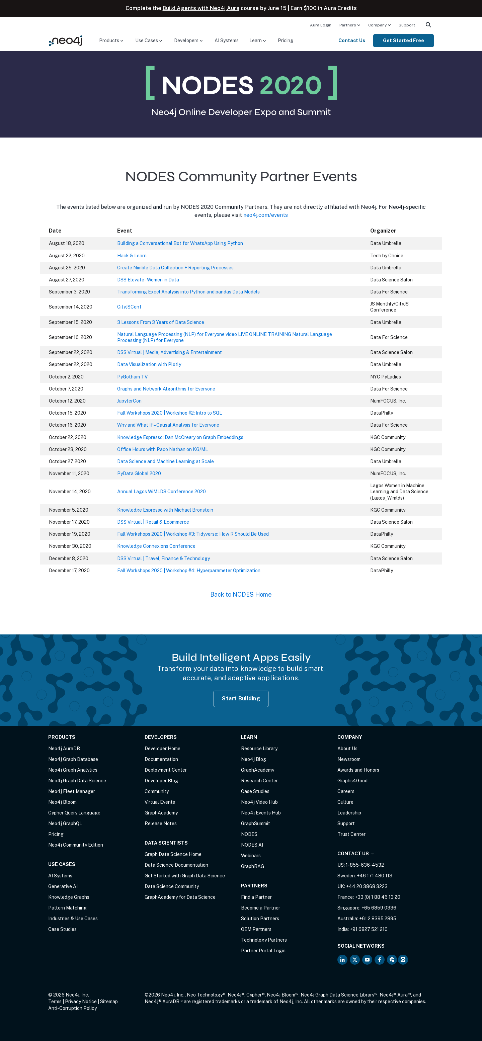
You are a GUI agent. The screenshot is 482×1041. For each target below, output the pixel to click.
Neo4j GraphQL (65, 823)
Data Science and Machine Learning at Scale (165, 461)
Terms (55, 1001)
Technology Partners (264, 940)
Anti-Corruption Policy (72, 1008)
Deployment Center (166, 770)
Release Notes (161, 823)
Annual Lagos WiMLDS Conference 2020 (161, 491)
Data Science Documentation (176, 865)
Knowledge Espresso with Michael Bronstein (165, 510)
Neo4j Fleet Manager (71, 791)
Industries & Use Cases (73, 918)
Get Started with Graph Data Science (185, 875)
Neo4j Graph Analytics (72, 770)
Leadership (349, 812)
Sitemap (109, 1001)
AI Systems (227, 40)
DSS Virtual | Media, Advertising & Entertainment (169, 352)
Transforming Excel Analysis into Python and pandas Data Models (188, 291)
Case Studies (62, 929)
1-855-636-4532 (365, 865)
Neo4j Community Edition (75, 845)
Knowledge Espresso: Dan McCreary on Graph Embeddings (180, 437)
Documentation (161, 759)
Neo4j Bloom (62, 802)
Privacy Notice (81, 1001)
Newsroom (348, 759)
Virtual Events (160, 802)
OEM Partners (256, 929)
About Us (347, 748)
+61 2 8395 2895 (377, 918)
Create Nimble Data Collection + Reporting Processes (175, 267)
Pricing (285, 40)
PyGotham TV (132, 376)
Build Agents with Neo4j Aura (201, 8)
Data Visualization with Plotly (149, 364)
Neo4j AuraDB (64, 748)
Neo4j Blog (253, 759)
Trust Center (351, 834)
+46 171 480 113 (374, 875)
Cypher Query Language (74, 812)
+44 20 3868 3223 (367, 886)
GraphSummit (255, 823)
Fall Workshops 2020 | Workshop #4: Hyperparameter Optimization (188, 570)
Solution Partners (260, 918)
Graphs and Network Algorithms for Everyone (166, 389)
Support (407, 25)
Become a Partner (260, 907)
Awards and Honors (358, 770)
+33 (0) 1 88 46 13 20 (377, 897)
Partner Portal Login (263, 950)
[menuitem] (320, 25)
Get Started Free (403, 40)
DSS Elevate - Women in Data (148, 279)
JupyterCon (129, 401)
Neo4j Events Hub (261, 812)
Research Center (259, 780)
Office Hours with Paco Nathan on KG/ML (162, 449)
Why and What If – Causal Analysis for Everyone (168, 425)
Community (157, 791)
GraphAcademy (161, 812)
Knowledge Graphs (68, 897)
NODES (249, 834)
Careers (345, 791)
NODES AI (252, 845)
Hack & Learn (132, 255)
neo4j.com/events (265, 215)
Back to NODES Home (241, 594)
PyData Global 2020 (139, 473)
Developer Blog (161, 780)
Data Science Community (172, 886)
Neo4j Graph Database (73, 759)
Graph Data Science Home (173, 854)
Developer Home (162, 748)
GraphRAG (252, 866)
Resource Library (259, 748)
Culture (345, 802)
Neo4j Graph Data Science (77, 780)
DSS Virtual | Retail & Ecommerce (153, 522)
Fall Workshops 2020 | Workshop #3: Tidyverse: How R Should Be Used (193, 534)
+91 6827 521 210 (369, 929)
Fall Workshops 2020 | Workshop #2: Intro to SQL (169, 413)
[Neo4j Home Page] (65, 40)
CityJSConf (129, 307)
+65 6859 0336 (379, 907)
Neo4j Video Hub (259, 802)
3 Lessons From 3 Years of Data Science (160, 322)
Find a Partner (256, 897)
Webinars (251, 855)
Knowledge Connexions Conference (156, 546)
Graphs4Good (352, 780)
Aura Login (320, 25)
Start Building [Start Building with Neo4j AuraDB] (241, 698)
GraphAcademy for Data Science (180, 897)
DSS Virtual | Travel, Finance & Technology (163, 558)
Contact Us (351, 40)
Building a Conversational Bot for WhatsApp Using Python (180, 243)
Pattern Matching (67, 907)
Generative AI (63, 886)
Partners (347, 25)
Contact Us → (356, 853)
